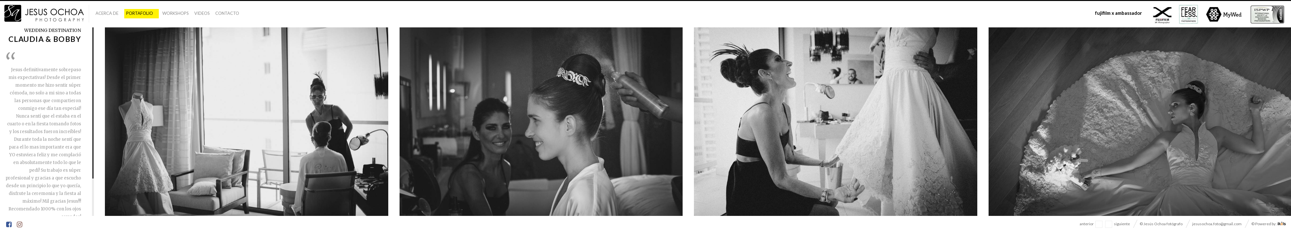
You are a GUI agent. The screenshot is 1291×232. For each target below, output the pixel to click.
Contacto (227, 13)
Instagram (20, 225)
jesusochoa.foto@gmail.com (1217, 223)
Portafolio (139, 13)
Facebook (9, 225)
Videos (202, 13)
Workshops (175, 13)
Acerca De (107, 13)
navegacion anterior (1099, 224)
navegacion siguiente (1108, 224)
